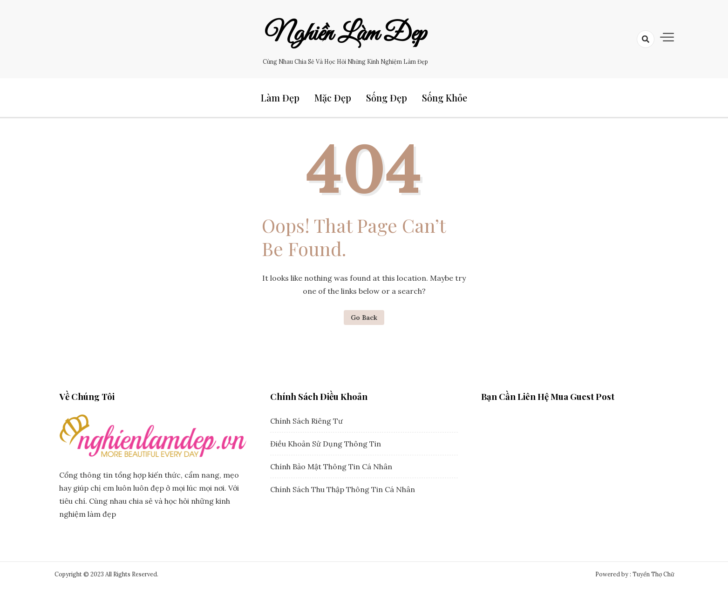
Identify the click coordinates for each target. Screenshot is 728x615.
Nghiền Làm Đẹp (345, 34)
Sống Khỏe (444, 97)
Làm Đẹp (280, 97)
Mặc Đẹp (332, 97)
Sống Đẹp (386, 97)
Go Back (364, 317)
